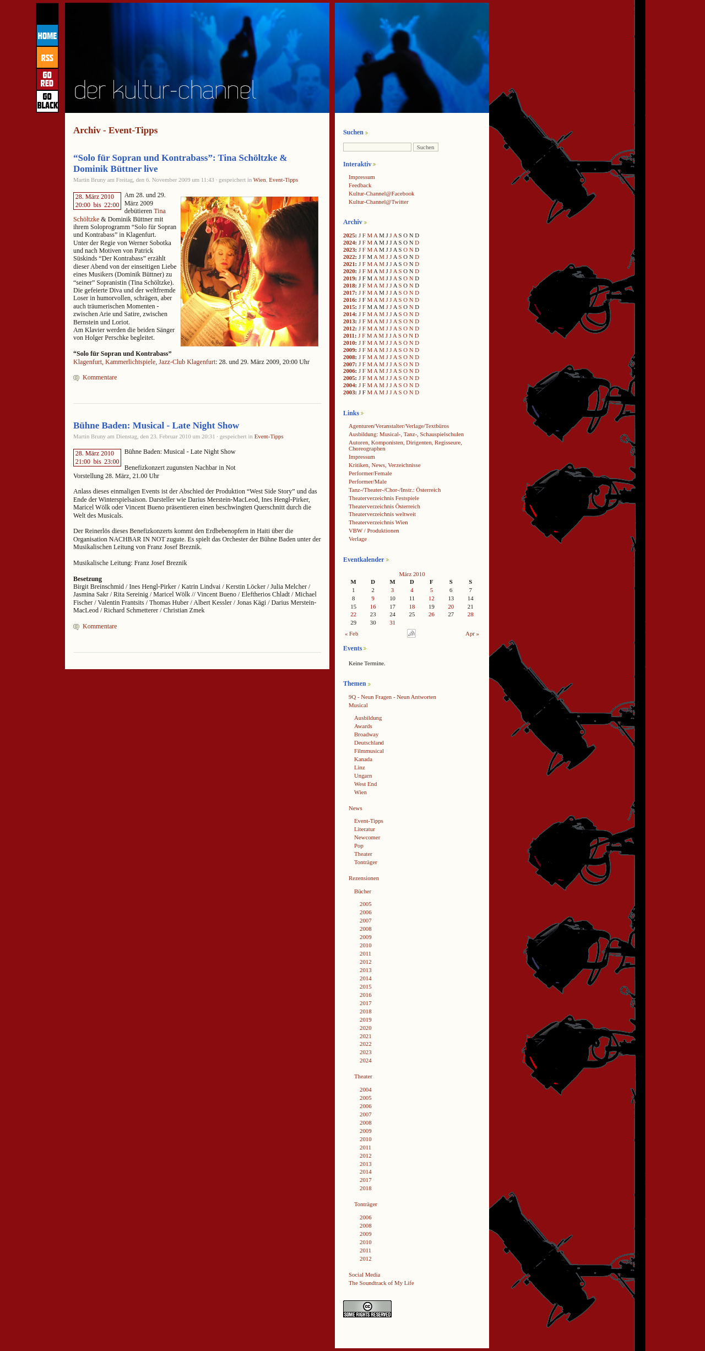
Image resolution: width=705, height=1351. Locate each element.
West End (365, 783)
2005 (349, 378)
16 (373, 606)
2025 (349, 235)
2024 (349, 242)
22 (353, 614)
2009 (349, 349)
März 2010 (412, 574)
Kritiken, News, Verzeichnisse (385, 465)
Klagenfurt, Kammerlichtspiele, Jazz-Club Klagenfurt (144, 362)
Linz (359, 767)
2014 (349, 314)
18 (412, 606)
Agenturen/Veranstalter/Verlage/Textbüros (399, 425)
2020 (349, 271)
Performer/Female (370, 473)
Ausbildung (368, 717)
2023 (349, 249)
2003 (349, 392)
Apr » (472, 633)
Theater (363, 853)
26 (432, 614)
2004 (349, 385)
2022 (349, 256)
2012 (349, 328)
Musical (358, 705)
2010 (349, 342)
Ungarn (363, 775)
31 (392, 622)
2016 (349, 299)
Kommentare (100, 377)
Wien (259, 179)
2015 (349, 306)
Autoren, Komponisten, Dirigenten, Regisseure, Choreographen (405, 445)
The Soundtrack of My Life (381, 1282)
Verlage (358, 538)
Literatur (364, 829)
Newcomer (367, 837)
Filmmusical (369, 750)
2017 (349, 292)
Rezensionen (364, 878)
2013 (349, 321)
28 (471, 614)
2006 (349, 370)
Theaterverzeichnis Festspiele (384, 498)
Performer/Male (368, 481)
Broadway (366, 734)
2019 (349, 278)
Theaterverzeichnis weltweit (382, 514)
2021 (349, 264)
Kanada (363, 759)
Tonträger (365, 862)
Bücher (362, 891)
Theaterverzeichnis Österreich (384, 506)
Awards (363, 726)
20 (451, 606)
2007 (349, 364)
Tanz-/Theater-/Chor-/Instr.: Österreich (395, 489)
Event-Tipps (283, 179)
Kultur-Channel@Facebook (381, 193)
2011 (349, 335)
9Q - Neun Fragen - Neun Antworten (392, 696)
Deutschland (369, 742)
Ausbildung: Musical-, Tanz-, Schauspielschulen (406, 434)
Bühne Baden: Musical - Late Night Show (156, 425)
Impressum (362, 176)
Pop (359, 845)
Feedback (360, 185)
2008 (349, 357)
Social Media (364, 1274)
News (355, 808)
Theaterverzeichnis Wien (378, 522)
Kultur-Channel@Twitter (379, 201)
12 (432, 598)
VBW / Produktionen (374, 530)
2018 (349, 285)
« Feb (351, 633)
